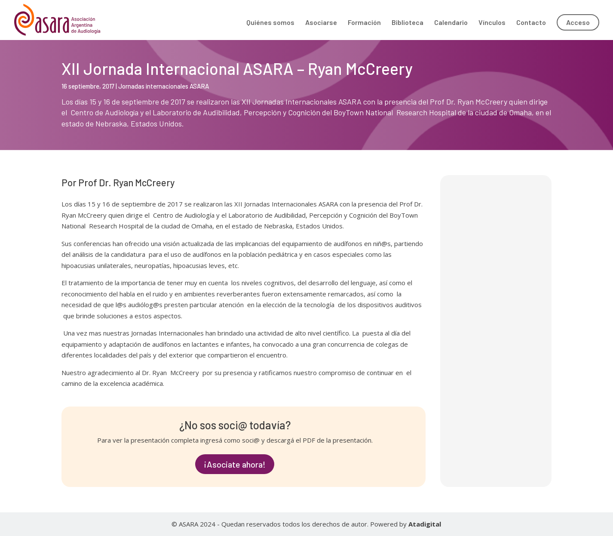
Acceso (578, 22)
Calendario (451, 22)
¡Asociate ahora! (235, 464)
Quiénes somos (270, 22)
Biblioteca (407, 22)
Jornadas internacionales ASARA (163, 86)
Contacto (531, 22)
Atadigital (424, 524)
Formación (364, 22)
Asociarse (321, 22)
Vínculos (492, 22)
